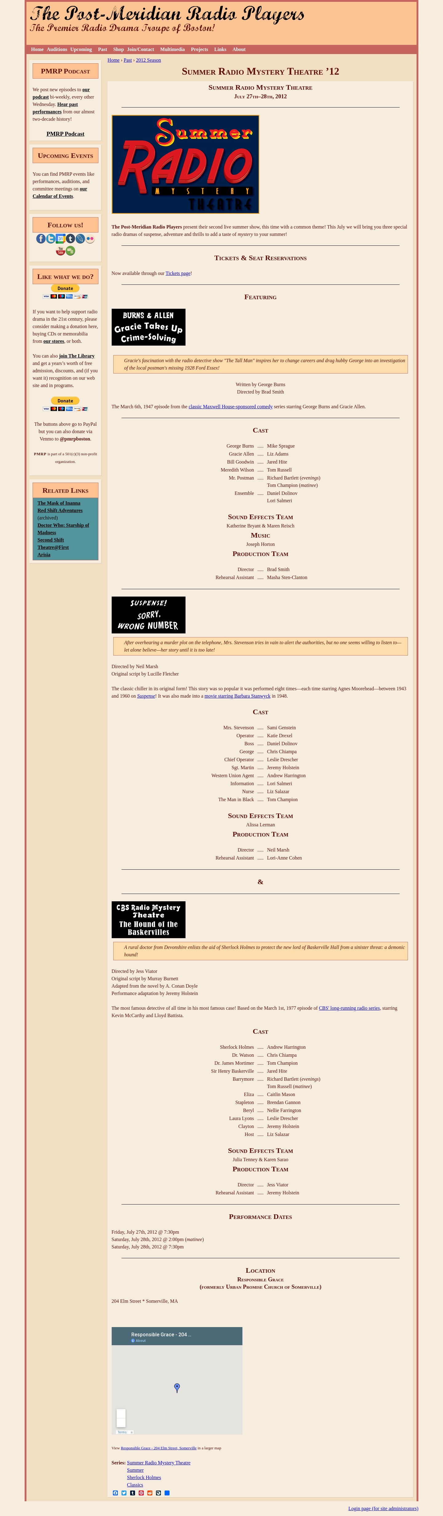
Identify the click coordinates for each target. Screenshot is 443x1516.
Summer (135, 1470)
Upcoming (81, 49)
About (239, 49)
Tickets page (178, 273)
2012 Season (148, 60)
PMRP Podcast (65, 134)
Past (102, 49)
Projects (199, 49)
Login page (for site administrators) (384, 1508)
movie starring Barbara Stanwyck (238, 696)
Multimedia (172, 49)
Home (37, 49)
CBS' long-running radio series (349, 1008)
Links (220, 49)
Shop (118, 49)
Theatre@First (53, 547)
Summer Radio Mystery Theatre (158, 1462)
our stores (53, 341)
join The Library (76, 355)
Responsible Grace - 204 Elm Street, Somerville (159, 1448)
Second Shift (51, 540)
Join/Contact (140, 49)
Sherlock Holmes (144, 1477)
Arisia (44, 554)
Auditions (57, 49)
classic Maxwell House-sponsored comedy (231, 406)
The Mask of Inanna (59, 503)
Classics (135, 1484)
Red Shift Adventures (60, 510)
